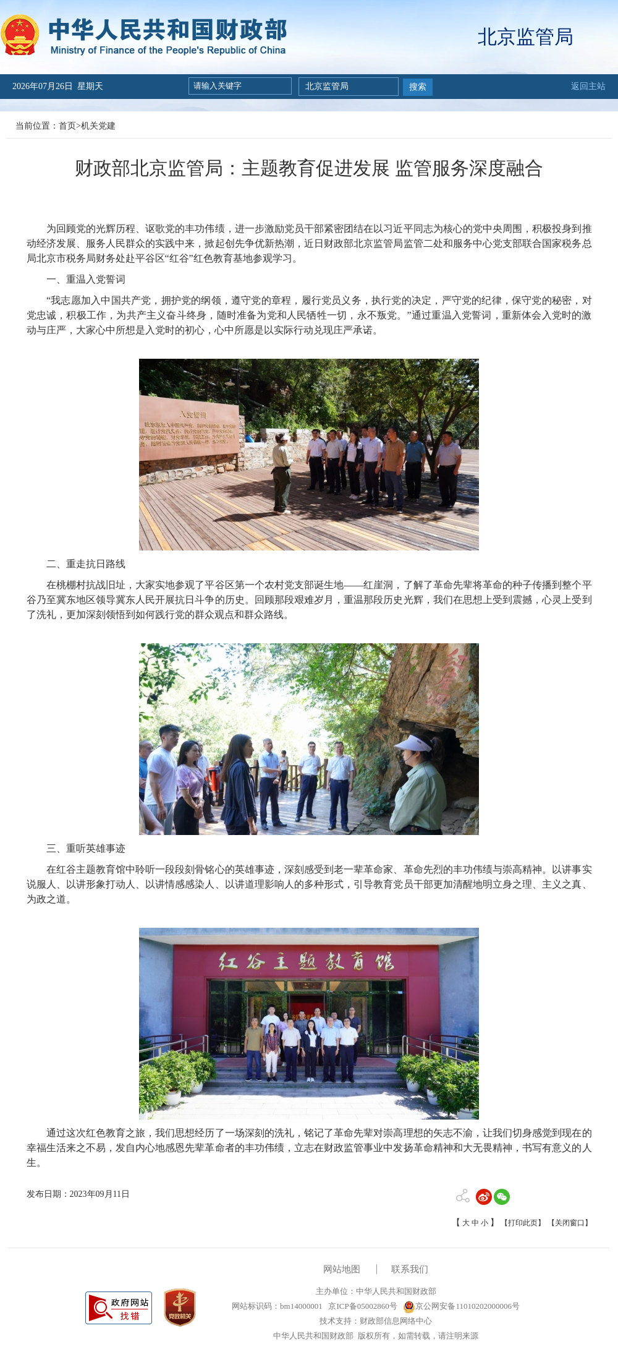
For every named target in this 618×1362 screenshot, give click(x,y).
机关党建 (98, 126)
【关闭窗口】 (570, 1223)
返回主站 (588, 86)
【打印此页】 (523, 1223)
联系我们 (409, 1269)
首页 (67, 126)
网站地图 (341, 1269)
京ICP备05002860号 (361, 1306)
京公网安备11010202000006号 (461, 1306)
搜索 (417, 87)
